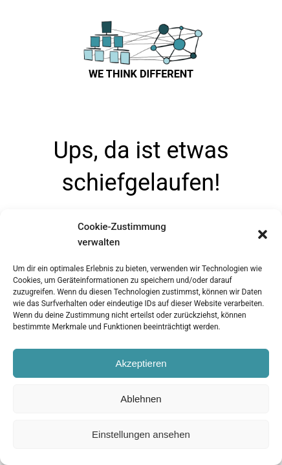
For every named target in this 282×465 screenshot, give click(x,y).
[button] (262, 234)
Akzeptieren (140, 363)
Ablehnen (140, 398)
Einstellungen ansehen (141, 434)
